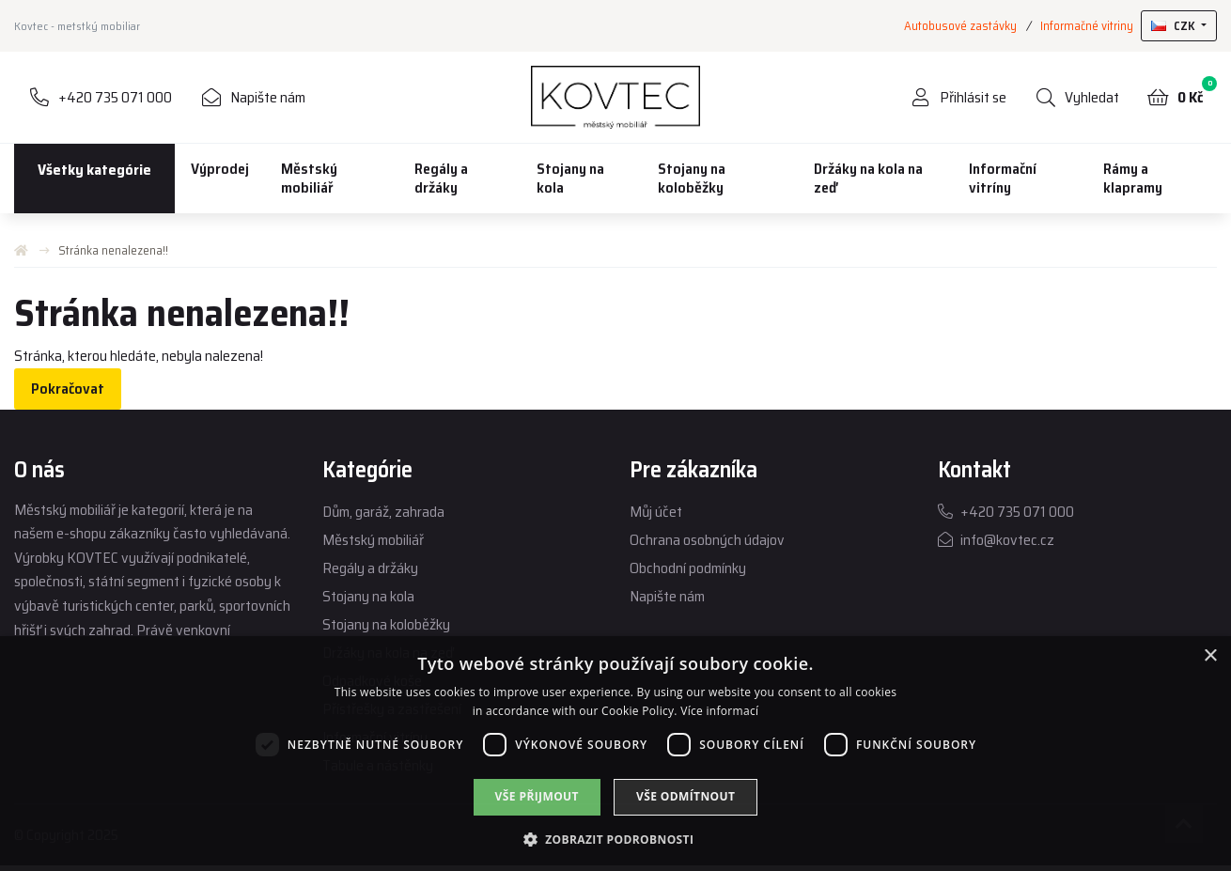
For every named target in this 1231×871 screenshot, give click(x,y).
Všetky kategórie (94, 169)
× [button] (1210, 656)
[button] (616, 839)
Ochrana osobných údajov (707, 540)
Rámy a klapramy (1132, 178)
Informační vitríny (1002, 178)
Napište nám (667, 596)
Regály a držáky (441, 178)
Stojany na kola (570, 178)
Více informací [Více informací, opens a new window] (719, 711)
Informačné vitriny (1086, 26)
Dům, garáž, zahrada (383, 511)
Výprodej (220, 168)
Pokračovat (67, 388)
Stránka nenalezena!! (113, 250)
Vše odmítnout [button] (685, 796)
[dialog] (615, 753)
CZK (1174, 26)
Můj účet (656, 511)
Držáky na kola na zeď (868, 178)
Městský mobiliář (309, 178)
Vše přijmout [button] (537, 796)
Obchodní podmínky (688, 568)
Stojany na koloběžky (691, 178)
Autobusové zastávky (960, 26)
